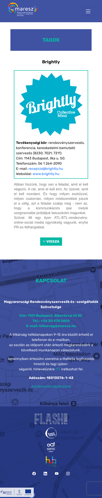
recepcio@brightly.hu (45, 169)
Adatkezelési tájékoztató (51, 386)
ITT (58, 369)
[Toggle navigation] (88, 11)
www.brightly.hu (46, 174)
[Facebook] (34, 474)
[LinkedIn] (45, 474)
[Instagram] (68, 474)
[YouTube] (56, 474)
